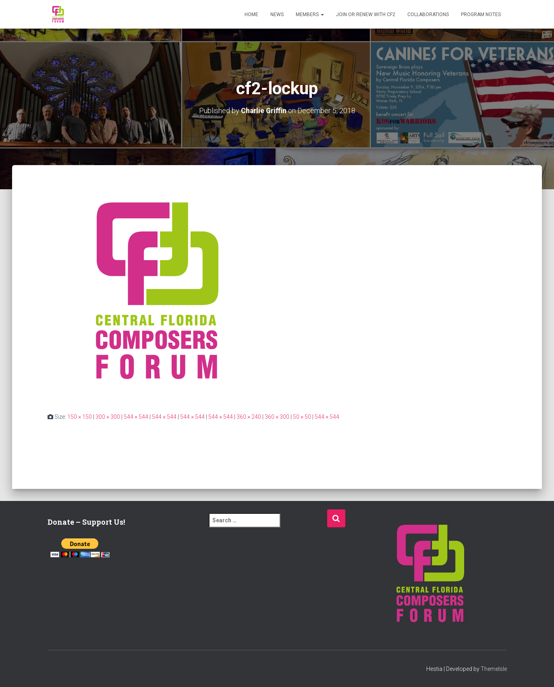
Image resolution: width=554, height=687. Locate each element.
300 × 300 (107, 416)
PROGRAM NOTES (481, 14)
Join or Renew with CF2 (365, 14)
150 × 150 (79, 416)
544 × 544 (136, 416)
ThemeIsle (494, 669)
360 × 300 (277, 416)
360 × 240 (249, 416)
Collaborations (428, 14)
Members (310, 14)
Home (251, 14)
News (277, 14)
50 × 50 (302, 416)
